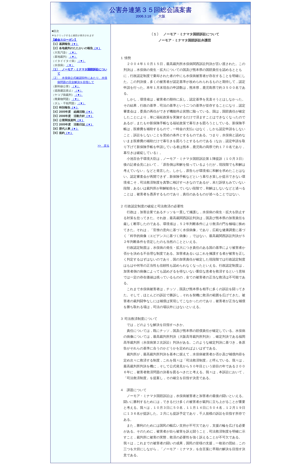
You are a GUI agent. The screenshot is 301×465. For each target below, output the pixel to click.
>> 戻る (103, 145)
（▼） (74, 44)
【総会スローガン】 (64, 39)
